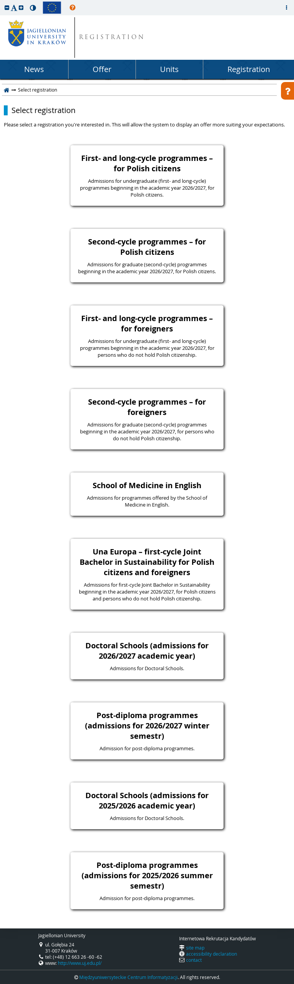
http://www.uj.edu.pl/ (79, 963)
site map (195, 948)
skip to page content (2, 2)
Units (169, 69)
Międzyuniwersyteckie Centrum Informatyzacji (128, 977)
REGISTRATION (112, 38)
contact (194, 960)
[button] (7, 7)
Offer (102, 69)
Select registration (43, 110)
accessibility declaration (211, 954)
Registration (248, 69)
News (34, 69)
